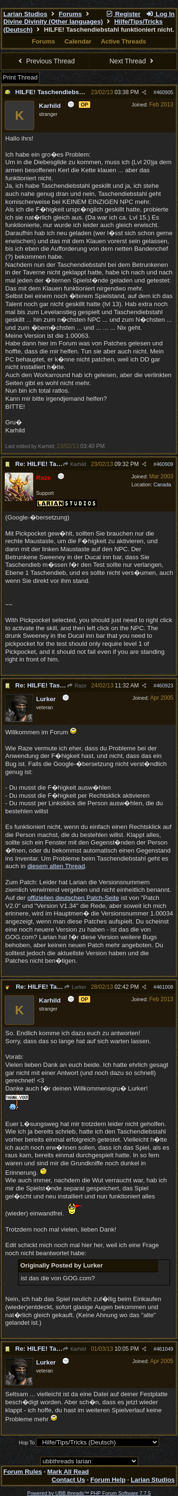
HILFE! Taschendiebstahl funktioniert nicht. (80, 92)
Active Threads (123, 41)
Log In (160, 14)
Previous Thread (45, 61)
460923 (164, 685)
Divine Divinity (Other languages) (53, 21)
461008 (164, 987)
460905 (164, 92)
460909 (164, 464)
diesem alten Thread (56, 866)
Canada (162, 484)
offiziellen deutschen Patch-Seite (73, 897)
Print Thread (20, 77)
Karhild (74, 464)
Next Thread (132, 61)
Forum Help (107, 1479)
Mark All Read (68, 1471)
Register (123, 14)
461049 (164, 1349)
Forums (70, 14)
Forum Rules (22, 1471)
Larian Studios (25, 14)
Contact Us (68, 1479)
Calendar (78, 41)
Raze (76, 685)
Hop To (27, 1442)
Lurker (75, 987)
